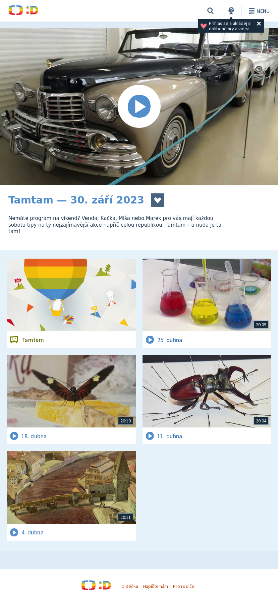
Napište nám (155, 586)
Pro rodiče (183, 586)
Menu (258, 11)
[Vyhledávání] (211, 11)
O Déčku (129, 586)
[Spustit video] (139, 106)
